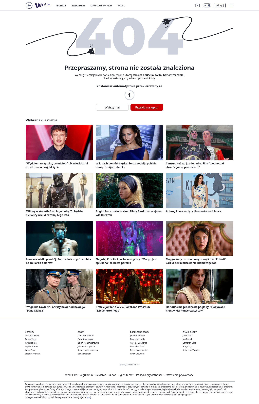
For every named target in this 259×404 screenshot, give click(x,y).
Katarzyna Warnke (191, 350)
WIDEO (121, 5)
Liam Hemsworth (85, 335)
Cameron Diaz (189, 342)
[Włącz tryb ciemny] (207, 5)
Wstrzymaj (112, 107)
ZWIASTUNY (78, 5)
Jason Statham (84, 353)
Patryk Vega (30, 339)
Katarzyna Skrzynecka (88, 350)
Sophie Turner (31, 346)
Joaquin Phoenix (32, 353)
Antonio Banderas (138, 342)
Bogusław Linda (137, 339)
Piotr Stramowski (85, 339)
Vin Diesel (187, 339)
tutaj (89, 397)
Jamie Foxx (30, 350)
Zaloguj (220, 5)
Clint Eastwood (32, 335)
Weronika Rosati (137, 346)
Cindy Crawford (137, 353)
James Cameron (137, 335)
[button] (230, 5)
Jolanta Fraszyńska (86, 346)
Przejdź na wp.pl (146, 107)
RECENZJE (61, 5)
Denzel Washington (139, 350)
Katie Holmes (31, 342)
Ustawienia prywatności (178, 375)
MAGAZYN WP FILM (101, 5)
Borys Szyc (187, 346)
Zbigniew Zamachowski (88, 342)
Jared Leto (187, 335)
